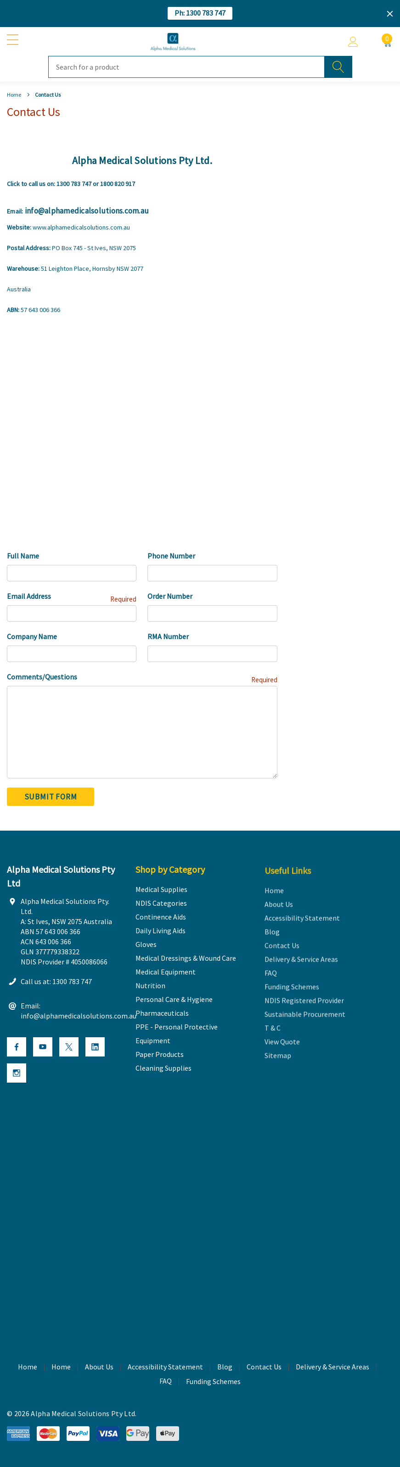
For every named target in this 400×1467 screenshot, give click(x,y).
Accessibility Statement (165, 1367)
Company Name (32, 636)
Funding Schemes (213, 1381)
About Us (99, 1367)
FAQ (165, 1381)
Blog (224, 1367)
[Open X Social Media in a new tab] (69, 1047)
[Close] (390, 13)
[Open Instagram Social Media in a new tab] (16, 1073)
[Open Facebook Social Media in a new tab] (16, 1047)
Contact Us (264, 1367)
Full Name (23, 555)
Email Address (71, 596)
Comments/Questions (142, 677)
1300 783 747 (73, 184)
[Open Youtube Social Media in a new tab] (42, 1047)
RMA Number (168, 636)
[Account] (353, 42)
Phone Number (171, 555)
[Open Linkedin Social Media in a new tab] (95, 1047)
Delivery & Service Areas (332, 1367)
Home (61, 1367)
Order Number (169, 596)
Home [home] (27, 1367)
